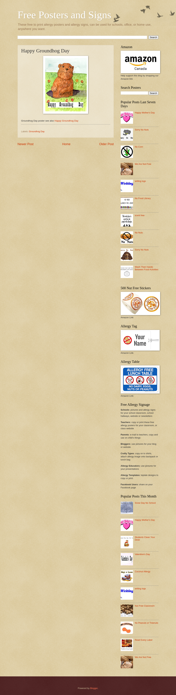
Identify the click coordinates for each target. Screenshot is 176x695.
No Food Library (143, 198)
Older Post (106, 144)
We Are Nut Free (143, 164)
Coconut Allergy (142, 571)
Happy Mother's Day (145, 112)
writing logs (140, 181)
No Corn (139, 146)
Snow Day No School (145, 503)
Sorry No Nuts (142, 129)
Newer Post (26, 144)
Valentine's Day (142, 554)
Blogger (94, 688)
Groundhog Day (37, 131)
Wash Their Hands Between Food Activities (146, 268)
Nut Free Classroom (145, 606)
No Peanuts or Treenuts (146, 623)
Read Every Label (143, 640)
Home (66, 144)
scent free (140, 215)
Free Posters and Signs (64, 15)
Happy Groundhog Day (66, 120)
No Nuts (139, 232)
